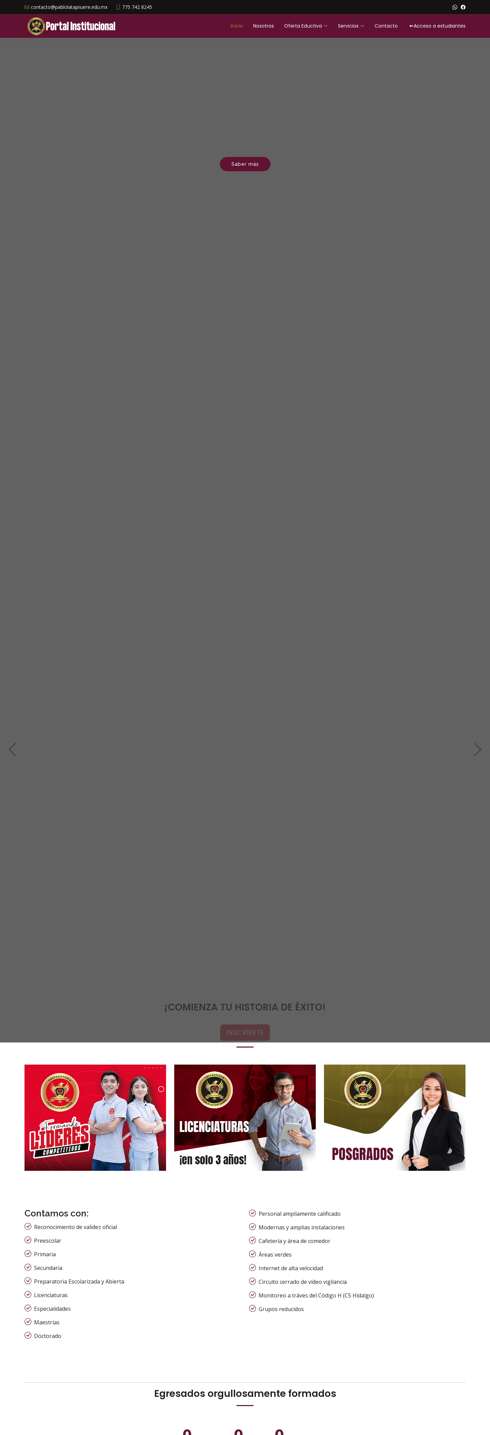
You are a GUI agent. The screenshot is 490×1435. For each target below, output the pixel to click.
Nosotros (263, 25)
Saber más (245, 164)
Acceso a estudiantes (438, 25)
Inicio (237, 25)
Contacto (386, 25)
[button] (12, 710)
